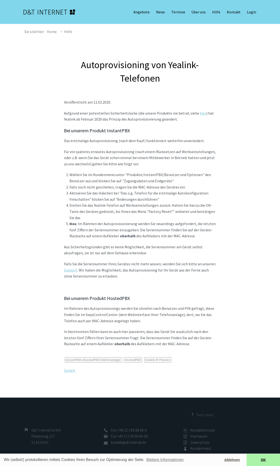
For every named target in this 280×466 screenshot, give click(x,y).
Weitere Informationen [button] (165, 460)
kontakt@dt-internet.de (128, 442)
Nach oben (205, 414)
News (160, 12)
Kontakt (234, 12)
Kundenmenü (200, 448)
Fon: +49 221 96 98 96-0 (129, 430)
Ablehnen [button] (232, 460)
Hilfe (216, 12)
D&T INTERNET (49, 12)
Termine (178, 12)
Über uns (198, 12)
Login (251, 12)
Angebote (141, 12)
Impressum (198, 436)
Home (52, 31)
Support (70, 270)
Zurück (69, 370)
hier (203, 113)
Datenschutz (199, 442)
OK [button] (263, 460)
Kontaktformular (202, 430)
